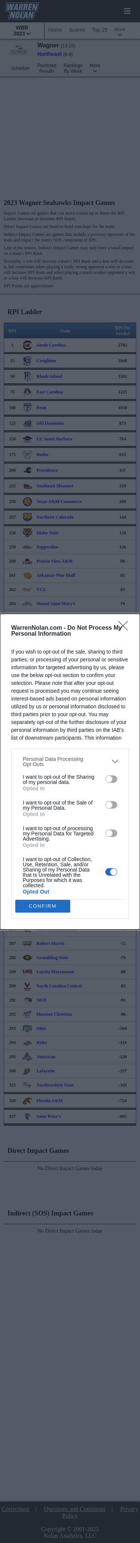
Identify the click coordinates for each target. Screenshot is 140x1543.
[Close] (125, 628)
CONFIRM (43, 906)
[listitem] (70, 761)
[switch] (111, 779)
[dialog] (70, 772)
